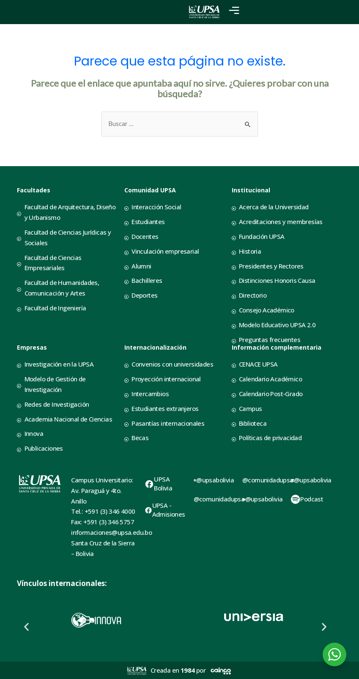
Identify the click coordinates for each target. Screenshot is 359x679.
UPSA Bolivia (163, 483)
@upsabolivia (215, 480)
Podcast (311, 499)
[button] (26, 626)
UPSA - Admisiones (168, 509)
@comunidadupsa (219, 499)
